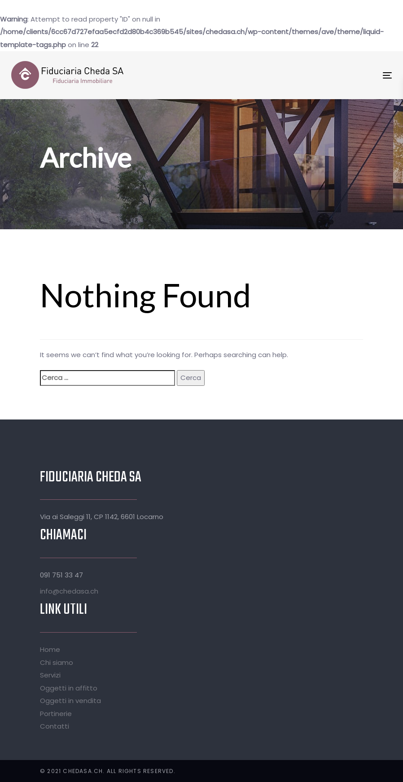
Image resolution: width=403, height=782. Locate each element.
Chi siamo (56, 662)
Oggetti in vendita (70, 700)
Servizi (50, 675)
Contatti (54, 726)
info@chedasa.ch (69, 591)
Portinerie (56, 713)
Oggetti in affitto (68, 688)
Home (50, 649)
